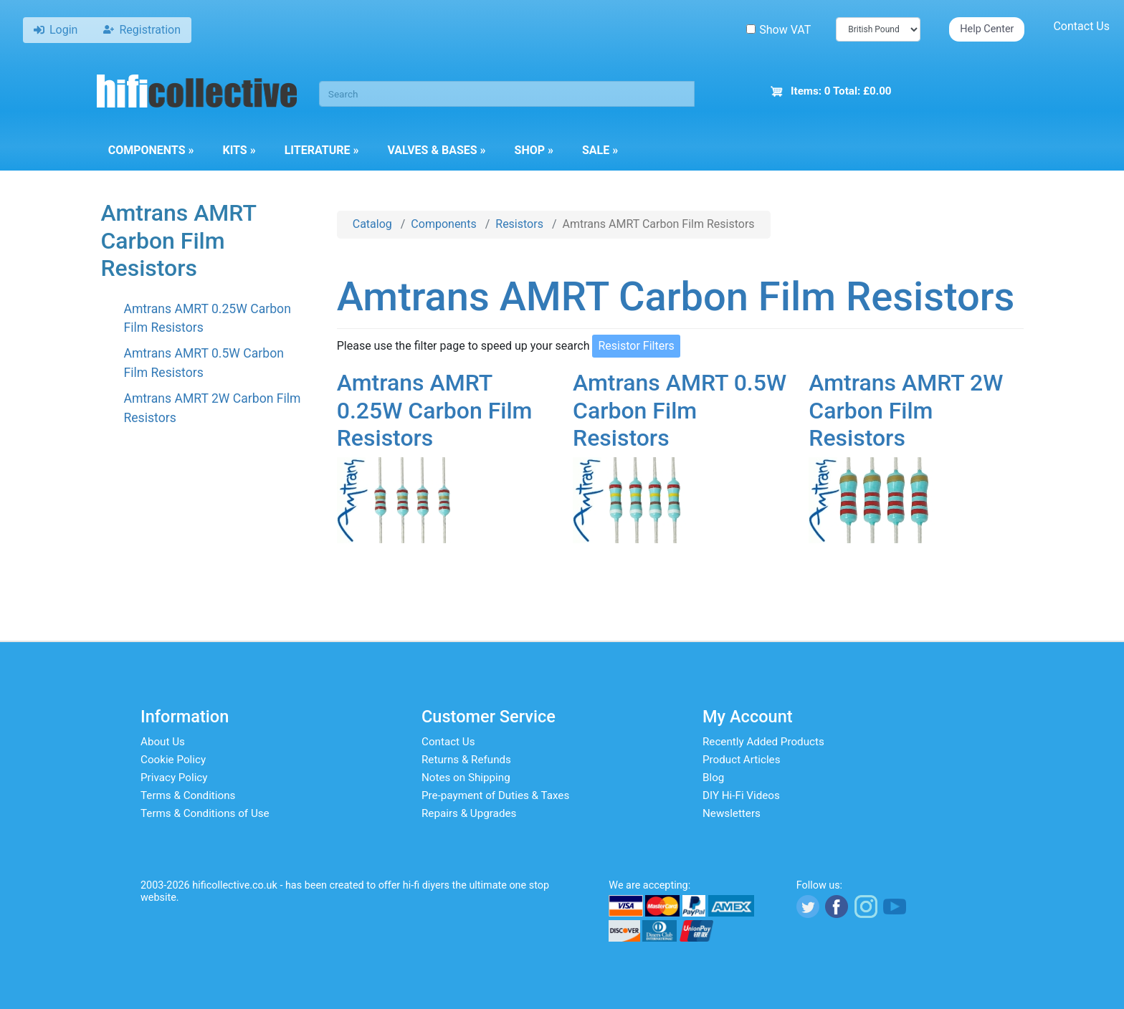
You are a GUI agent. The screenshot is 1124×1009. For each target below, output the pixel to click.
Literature (322, 150)
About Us (162, 741)
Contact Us (1081, 26)
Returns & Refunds (466, 759)
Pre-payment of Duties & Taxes (495, 795)
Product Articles (741, 759)
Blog (713, 777)
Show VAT (778, 30)
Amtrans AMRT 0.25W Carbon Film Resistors (435, 410)
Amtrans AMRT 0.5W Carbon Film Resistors (679, 410)
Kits (238, 150)
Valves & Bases (436, 150)
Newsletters (731, 813)
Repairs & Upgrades (469, 813)
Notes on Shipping (466, 777)
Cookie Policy (173, 759)
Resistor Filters (636, 346)
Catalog (372, 224)
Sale (600, 150)
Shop (534, 150)
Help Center (987, 29)
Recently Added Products (763, 741)
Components (151, 150)
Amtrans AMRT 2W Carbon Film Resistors (906, 410)
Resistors (519, 224)
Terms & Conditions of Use (205, 813)
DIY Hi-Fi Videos (741, 795)
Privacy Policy (174, 777)
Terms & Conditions (187, 795)
